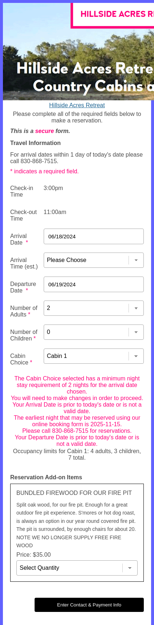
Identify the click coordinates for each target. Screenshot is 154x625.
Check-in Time (21, 191)
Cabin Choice (21, 359)
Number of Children (23, 335)
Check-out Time (23, 215)
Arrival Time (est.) (24, 263)
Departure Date (23, 287)
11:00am (55, 212)
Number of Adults (23, 311)
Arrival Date (19, 239)
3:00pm (53, 188)
